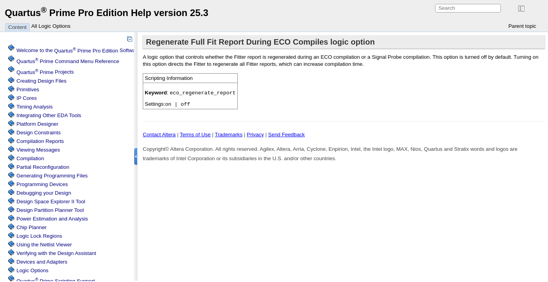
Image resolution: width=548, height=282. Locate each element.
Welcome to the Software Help (84, 51)
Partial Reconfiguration (42, 167)
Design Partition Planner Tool (50, 210)
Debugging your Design (43, 193)
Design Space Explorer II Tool (50, 201)
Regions (39, 236)
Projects (45, 72)
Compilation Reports (40, 141)
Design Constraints (38, 133)
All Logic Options (51, 26)
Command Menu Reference (67, 61)
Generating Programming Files (52, 176)
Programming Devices (42, 184)
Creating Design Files (41, 81)
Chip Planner (31, 227)
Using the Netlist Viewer (44, 245)
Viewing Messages (38, 150)
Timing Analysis (34, 107)
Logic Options (32, 270)
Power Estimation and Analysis (52, 219)
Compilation (30, 158)
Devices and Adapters (41, 262)
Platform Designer (37, 124)
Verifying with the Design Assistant (56, 253)
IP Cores (26, 98)
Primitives (27, 89)
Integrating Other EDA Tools (48, 115)
